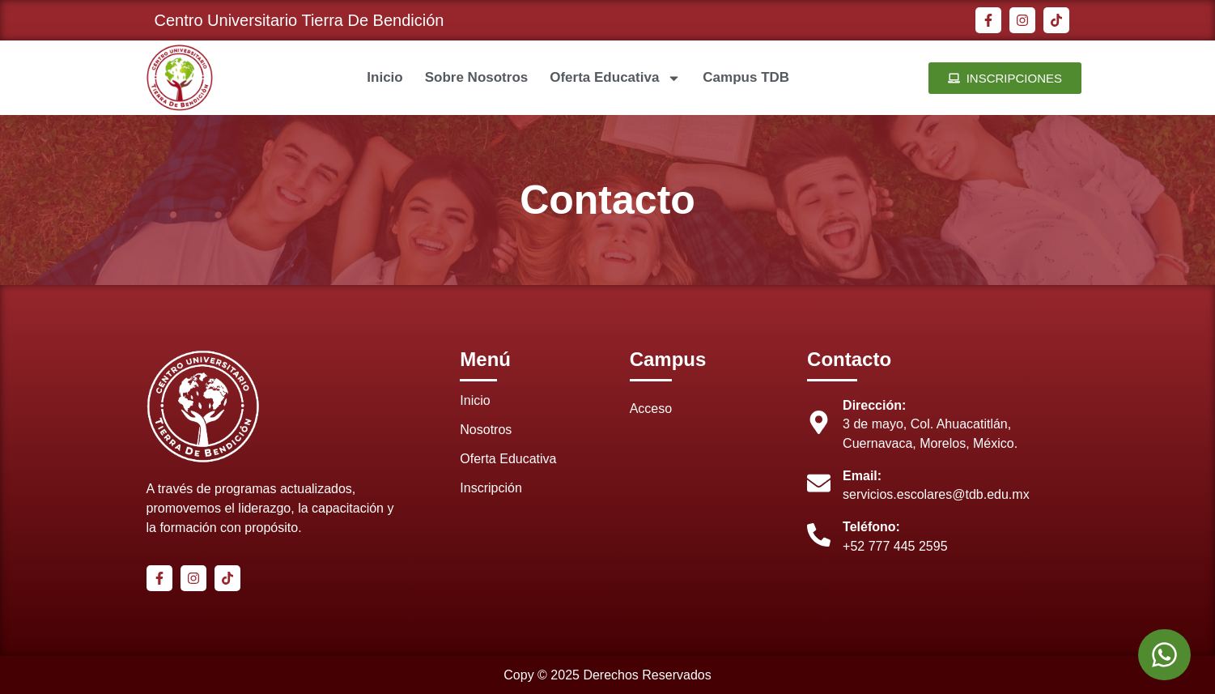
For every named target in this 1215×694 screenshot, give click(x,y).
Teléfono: (871, 527)
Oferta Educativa (615, 78)
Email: (862, 476)
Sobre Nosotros (477, 77)
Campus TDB (746, 77)
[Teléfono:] (819, 535)
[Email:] (819, 483)
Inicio (384, 77)
